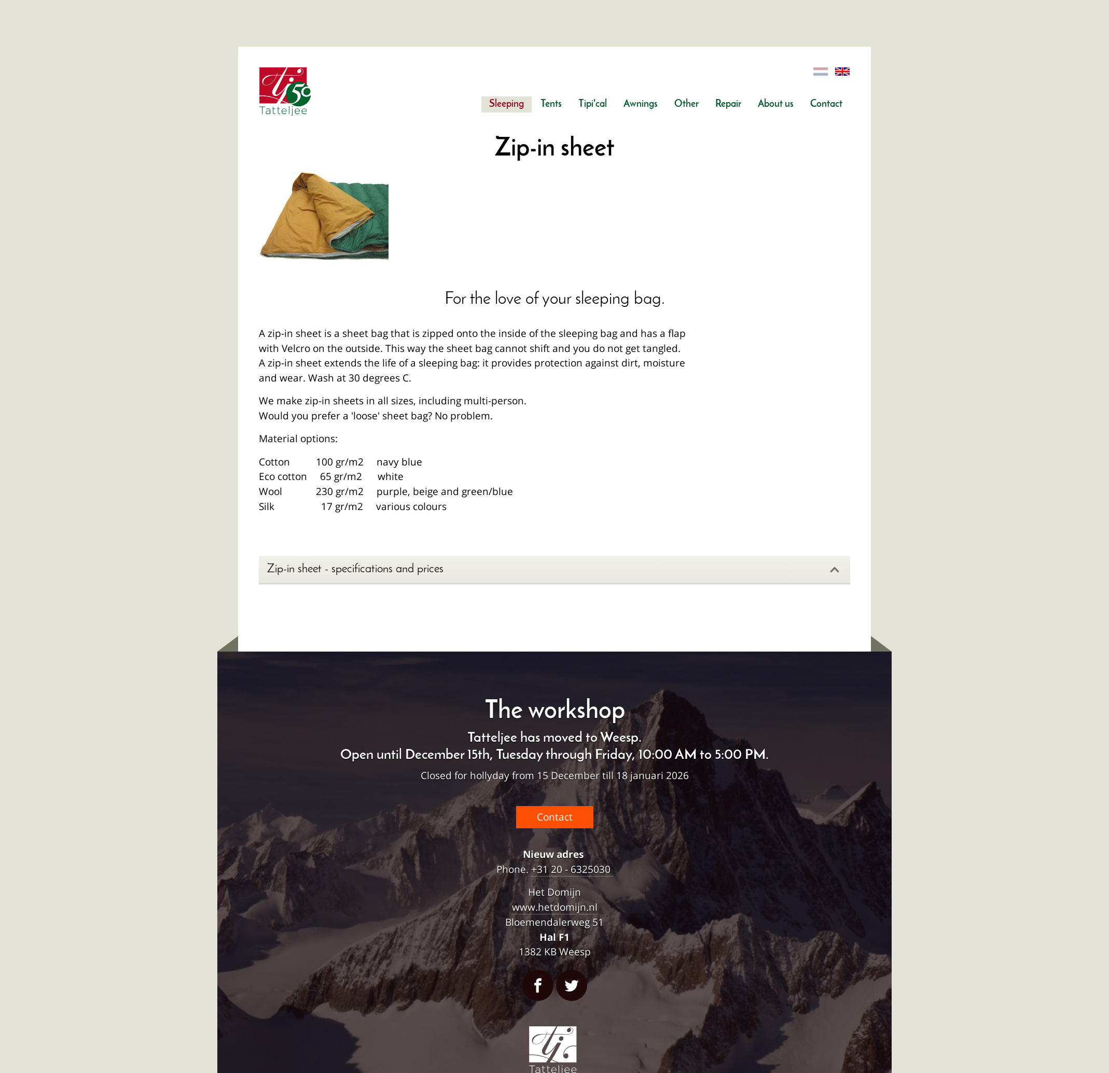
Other (686, 104)
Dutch (821, 71)
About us (776, 104)
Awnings (640, 104)
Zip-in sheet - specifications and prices (553, 569)
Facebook (537, 985)
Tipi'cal (592, 104)
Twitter (571, 985)
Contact (826, 104)
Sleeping (506, 104)
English (843, 71)
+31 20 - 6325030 (572, 869)
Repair (728, 104)
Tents (551, 104)
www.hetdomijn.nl (555, 907)
